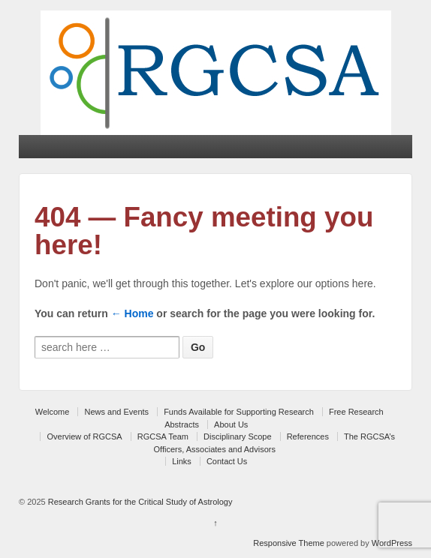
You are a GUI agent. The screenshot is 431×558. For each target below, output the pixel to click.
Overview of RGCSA (84, 436)
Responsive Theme (288, 543)
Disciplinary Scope (237, 436)
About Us (231, 424)
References (308, 436)
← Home (132, 314)
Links (181, 461)
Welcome (52, 411)
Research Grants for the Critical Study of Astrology (139, 501)
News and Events (116, 411)
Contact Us (226, 461)
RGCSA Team (162, 436)
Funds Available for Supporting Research (239, 411)
